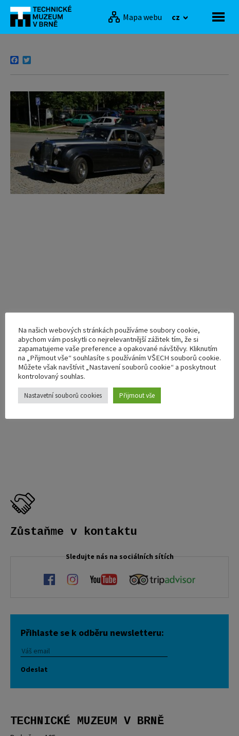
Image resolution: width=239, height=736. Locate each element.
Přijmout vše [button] (137, 395)
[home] (43, 16)
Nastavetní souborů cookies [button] (63, 395)
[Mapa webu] (135, 17)
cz (176, 17)
